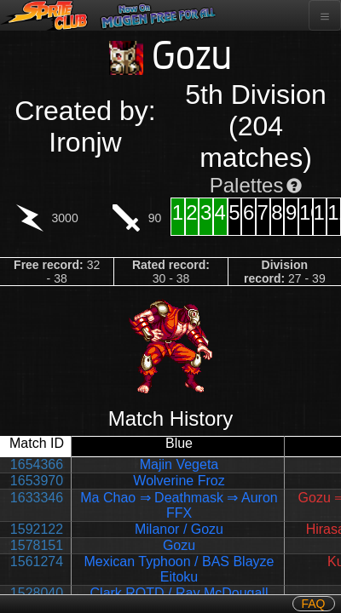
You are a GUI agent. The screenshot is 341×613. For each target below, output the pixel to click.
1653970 (36, 480)
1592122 (36, 529)
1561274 (36, 561)
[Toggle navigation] (325, 15)
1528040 (36, 593)
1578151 (36, 545)
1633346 (36, 497)
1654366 (36, 464)
